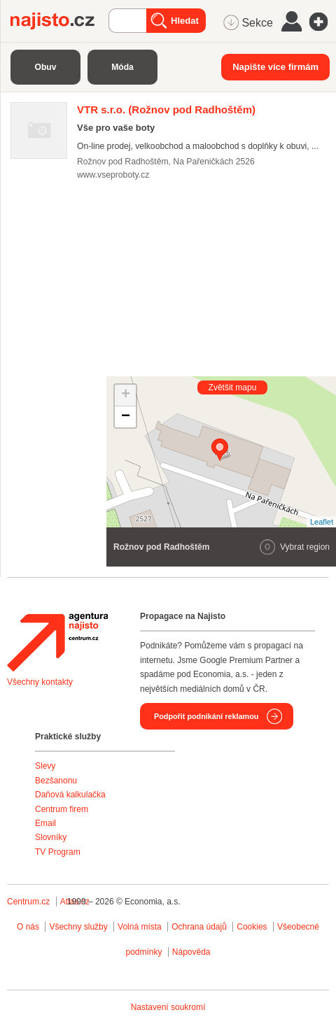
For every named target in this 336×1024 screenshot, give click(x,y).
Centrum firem (61, 809)
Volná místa (140, 927)
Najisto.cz (59, 20)
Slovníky (50, 837)
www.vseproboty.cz (113, 175)
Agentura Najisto (57, 642)
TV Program (57, 852)
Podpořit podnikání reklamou (206, 716)
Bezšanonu (56, 780)
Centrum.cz (28, 901)
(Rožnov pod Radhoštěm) (166, 109)
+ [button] (125, 395)
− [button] (125, 416)
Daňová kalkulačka (70, 794)
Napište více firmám (275, 67)
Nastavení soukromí (168, 1007)
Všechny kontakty (40, 682)
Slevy (45, 766)
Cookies (252, 927)
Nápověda (191, 952)
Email (45, 823)
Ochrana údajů (199, 927)
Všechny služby (79, 927)
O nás (28, 927)
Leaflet (321, 522)
